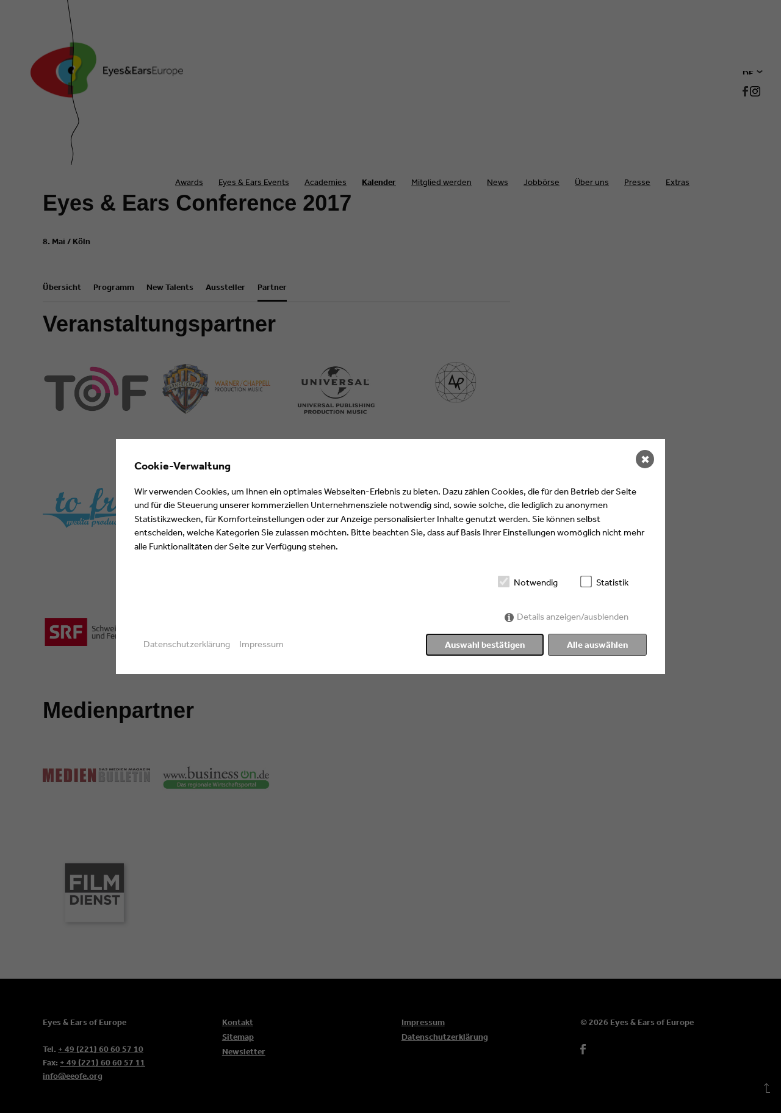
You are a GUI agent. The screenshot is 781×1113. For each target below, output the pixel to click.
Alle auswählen (597, 644)
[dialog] (390, 557)
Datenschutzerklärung (186, 644)
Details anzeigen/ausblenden (572, 616)
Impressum (261, 644)
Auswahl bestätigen (485, 644)
